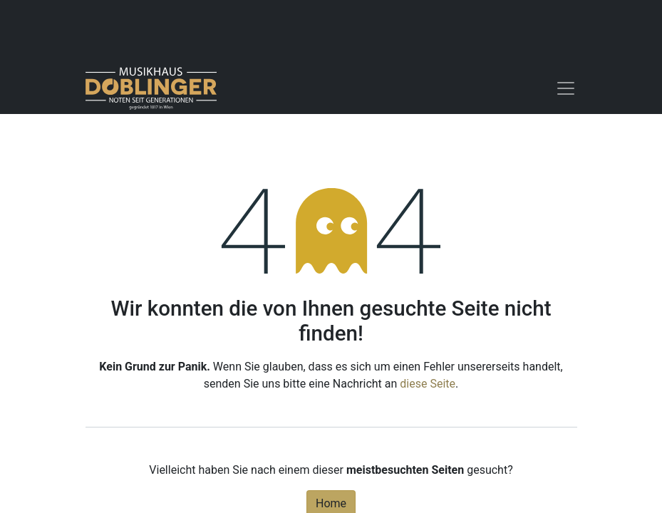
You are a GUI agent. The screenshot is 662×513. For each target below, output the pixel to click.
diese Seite (427, 383)
